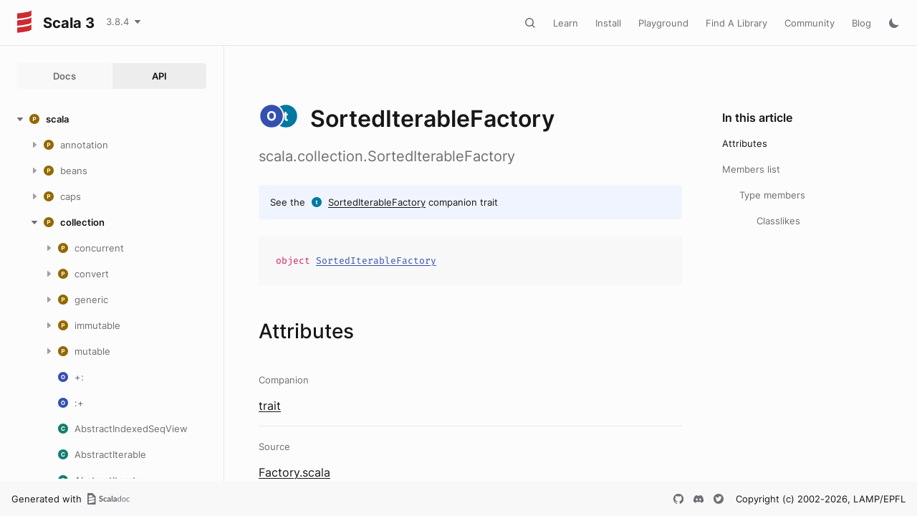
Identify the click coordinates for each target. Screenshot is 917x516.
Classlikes (778, 220)
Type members (772, 195)
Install (608, 23)
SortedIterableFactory (377, 202)
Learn (565, 23)
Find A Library (736, 23)
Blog (861, 23)
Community (809, 23)
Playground (663, 23)
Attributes (744, 143)
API (159, 76)
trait (270, 405)
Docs (64, 76)
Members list (751, 169)
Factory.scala (294, 472)
